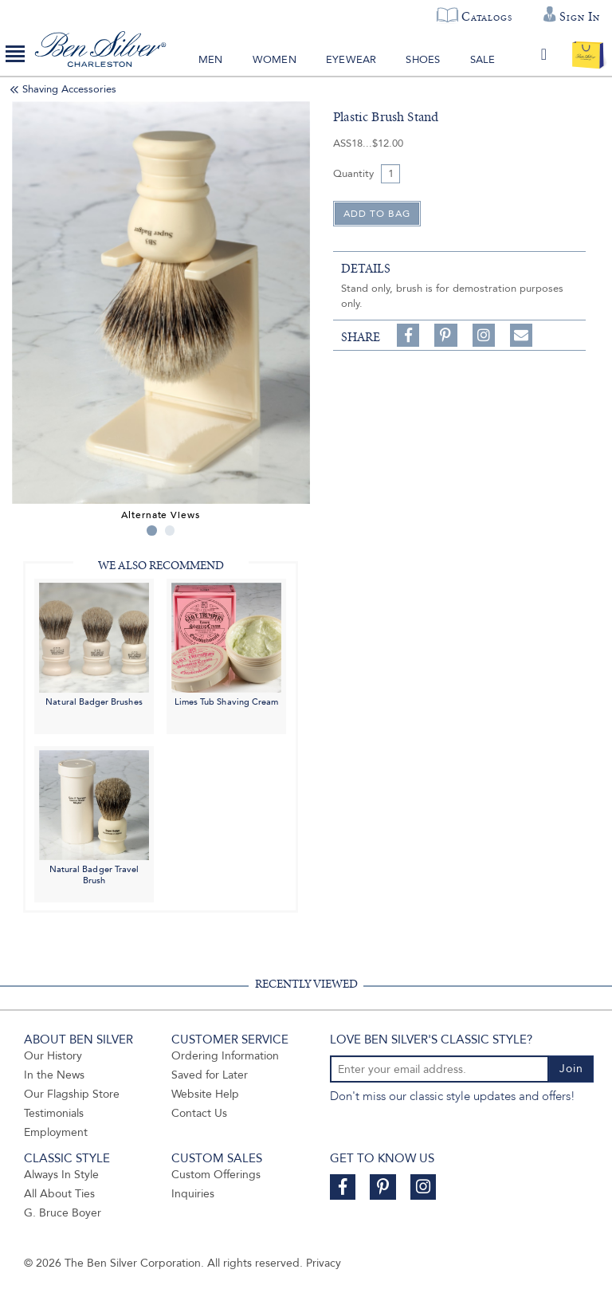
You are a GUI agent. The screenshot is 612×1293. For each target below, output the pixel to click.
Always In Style (61, 1174)
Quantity (353, 174)
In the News (54, 1075)
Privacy (323, 1263)
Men (210, 60)
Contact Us (199, 1113)
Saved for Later (209, 1075)
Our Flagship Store (72, 1094)
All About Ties (59, 1193)
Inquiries (192, 1193)
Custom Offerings (216, 1174)
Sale (483, 60)
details (365, 268)
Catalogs (486, 16)
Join (571, 1068)
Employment (56, 1132)
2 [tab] (170, 530)
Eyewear (351, 60)
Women (274, 60)
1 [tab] (152, 530)
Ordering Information (225, 1055)
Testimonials (54, 1113)
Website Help (205, 1094)
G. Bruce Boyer (62, 1212)
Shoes (423, 60)
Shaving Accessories (69, 89)
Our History (53, 1055)
